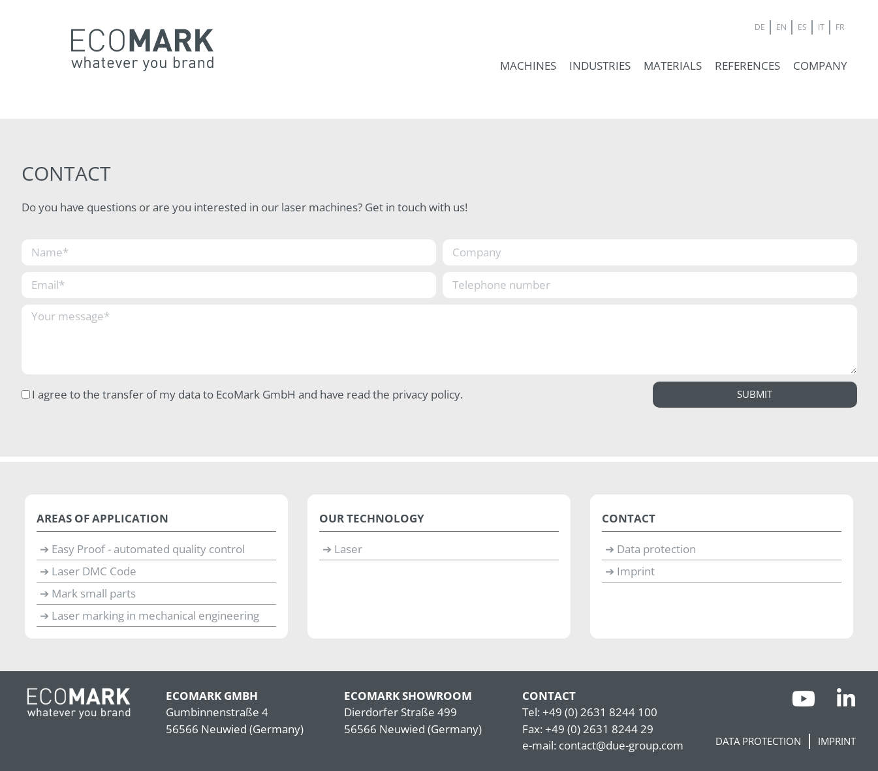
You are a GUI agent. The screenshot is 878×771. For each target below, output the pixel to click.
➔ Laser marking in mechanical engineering (149, 615)
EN (781, 27)
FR (840, 27)
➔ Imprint (630, 571)
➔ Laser (342, 548)
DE (760, 27)
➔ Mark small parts (88, 593)
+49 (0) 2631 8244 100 (599, 711)
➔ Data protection (650, 548)
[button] (528, 66)
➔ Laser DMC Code (88, 571)
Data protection (758, 741)
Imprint (837, 741)
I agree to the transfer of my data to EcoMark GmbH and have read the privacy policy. (247, 394)
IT (821, 27)
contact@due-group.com (621, 745)
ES (802, 27)
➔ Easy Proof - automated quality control (142, 548)
